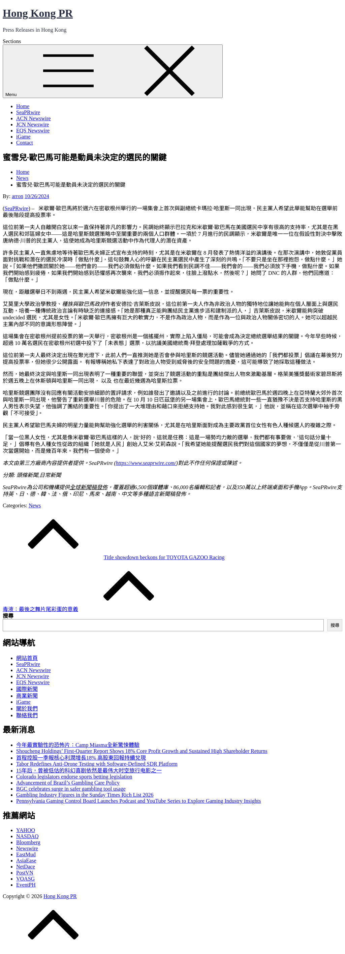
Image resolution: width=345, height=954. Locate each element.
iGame (23, 136)
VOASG (25, 879)
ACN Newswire (33, 118)
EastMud (26, 854)
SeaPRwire (28, 112)
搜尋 (8, 616)
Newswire (27, 848)
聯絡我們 (27, 715)
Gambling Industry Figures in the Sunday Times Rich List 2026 (85, 795)
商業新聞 (27, 696)
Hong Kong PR (38, 13)
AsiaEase (26, 860)
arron (17, 196)
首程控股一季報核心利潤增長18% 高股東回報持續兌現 (81, 758)
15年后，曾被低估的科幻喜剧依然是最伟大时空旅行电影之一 (89, 770)
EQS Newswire (33, 130)
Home (22, 106)
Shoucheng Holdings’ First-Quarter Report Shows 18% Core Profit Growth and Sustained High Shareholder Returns (142, 751)
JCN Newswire (32, 124)
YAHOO (25, 830)
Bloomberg (28, 842)
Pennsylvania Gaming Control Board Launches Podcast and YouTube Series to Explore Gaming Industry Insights (138, 801)
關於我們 (27, 708)
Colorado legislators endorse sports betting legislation (74, 777)
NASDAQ (27, 836)
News (35, 505)
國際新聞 (27, 689)
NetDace (25, 866)
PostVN (24, 873)
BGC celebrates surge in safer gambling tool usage (71, 789)
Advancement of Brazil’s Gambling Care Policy (68, 783)
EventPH (26, 885)
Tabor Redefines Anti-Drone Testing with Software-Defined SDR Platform (97, 764)
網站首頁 (27, 658)
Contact (24, 143)
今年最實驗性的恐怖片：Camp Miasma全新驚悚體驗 (77, 745)
